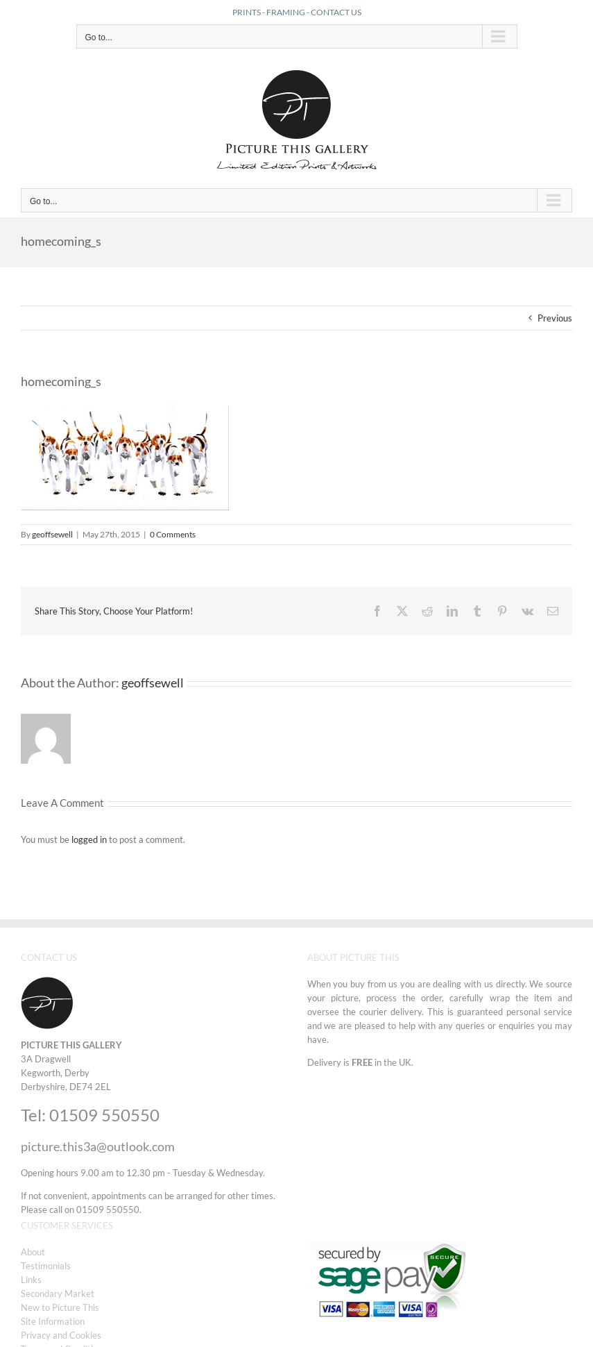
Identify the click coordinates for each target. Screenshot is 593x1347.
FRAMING (285, 12)
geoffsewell (52, 534)
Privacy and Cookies (61, 1335)
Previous (555, 318)
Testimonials (46, 1265)
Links (31, 1279)
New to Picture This (60, 1307)
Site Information (53, 1321)
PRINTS (246, 12)
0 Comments (173, 534)
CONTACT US (336, 12)
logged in (89, 839)
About (33, 1251)
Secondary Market (57, 1293)
